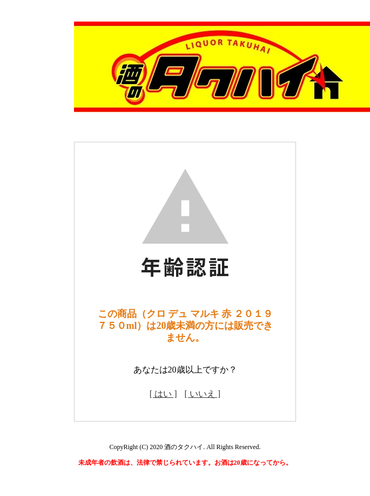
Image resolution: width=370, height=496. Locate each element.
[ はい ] (163, 393)
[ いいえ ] (203, 393)
